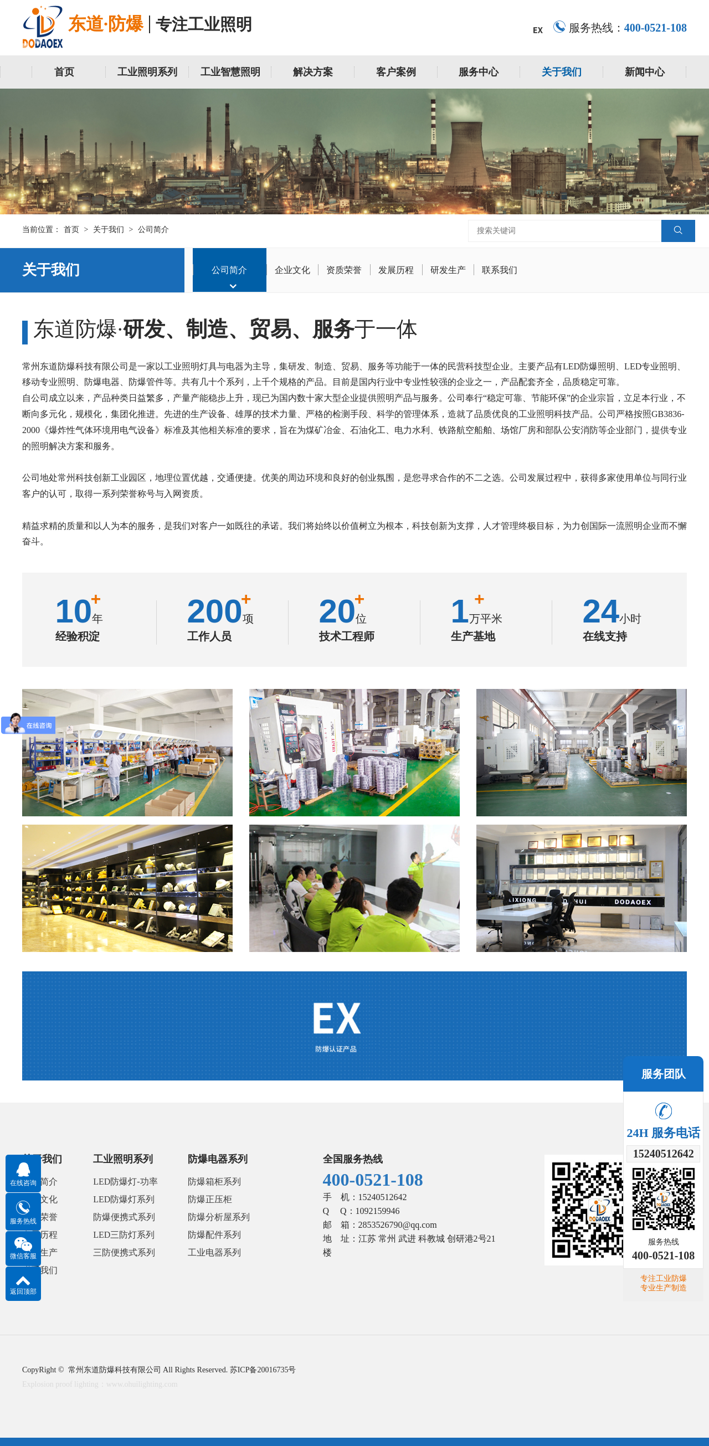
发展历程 (397, 270)
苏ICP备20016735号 (263, 1370)
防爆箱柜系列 (214, 1181)
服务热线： (620, 28)
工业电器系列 (214, 1252)
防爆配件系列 (214, 1234)
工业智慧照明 (230, 72)
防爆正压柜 (210, 1199)
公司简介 (153, 229)
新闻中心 (645, 72)
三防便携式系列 (124, 1252)
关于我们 (562, 72)
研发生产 (449, 270)
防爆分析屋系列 (219, 1217)
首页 (64, 72)
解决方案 (313, 72)
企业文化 (293, 270)
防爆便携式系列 (124, 1217)
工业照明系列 (147, 72)
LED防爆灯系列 (124, 1199)
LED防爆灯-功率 (125, 1181)
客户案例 (396, 72)
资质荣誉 (345, 270)
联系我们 (501, 270)
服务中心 (479, 72)
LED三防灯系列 (124, 1234)
